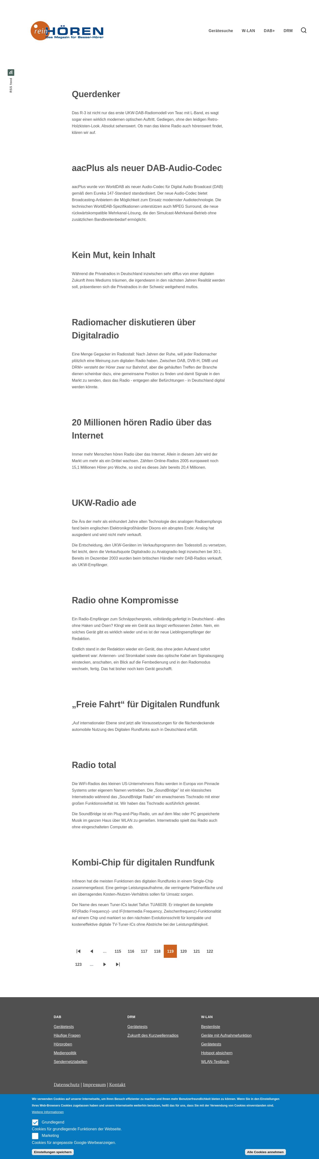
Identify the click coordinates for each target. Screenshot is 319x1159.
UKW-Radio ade (104, 503)
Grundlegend (53, 1122)
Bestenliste (210, 1027)
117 (146, 953)
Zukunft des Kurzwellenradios (153, 1035)
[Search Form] (303, 30)
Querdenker (96, 94)
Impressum (94, 1084)
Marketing (50, 1135)
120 (185, 953)
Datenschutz (67, 1084)
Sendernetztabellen (70, 1062)
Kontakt (117, 1084)
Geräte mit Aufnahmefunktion (226, 1035)
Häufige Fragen (67, 1035)
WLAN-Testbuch (215, 1062)
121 (198, 953)
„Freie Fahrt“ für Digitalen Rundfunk (145, 704)
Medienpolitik (65, 1053)
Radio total (94, 765)
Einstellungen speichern (53, 1152)
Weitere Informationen (48, 1112)
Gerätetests (64, 1027)
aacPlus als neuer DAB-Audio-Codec (147, 168)
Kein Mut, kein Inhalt (113, 255)
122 (211, 953)
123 (80, 966)
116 (132, 953)
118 (159, 953)
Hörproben (63, 1044)
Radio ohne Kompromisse (125, 600)
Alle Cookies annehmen (265, 1152)
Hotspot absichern (216, 1053)
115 (119, 953)
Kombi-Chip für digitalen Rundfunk (143, 862)
